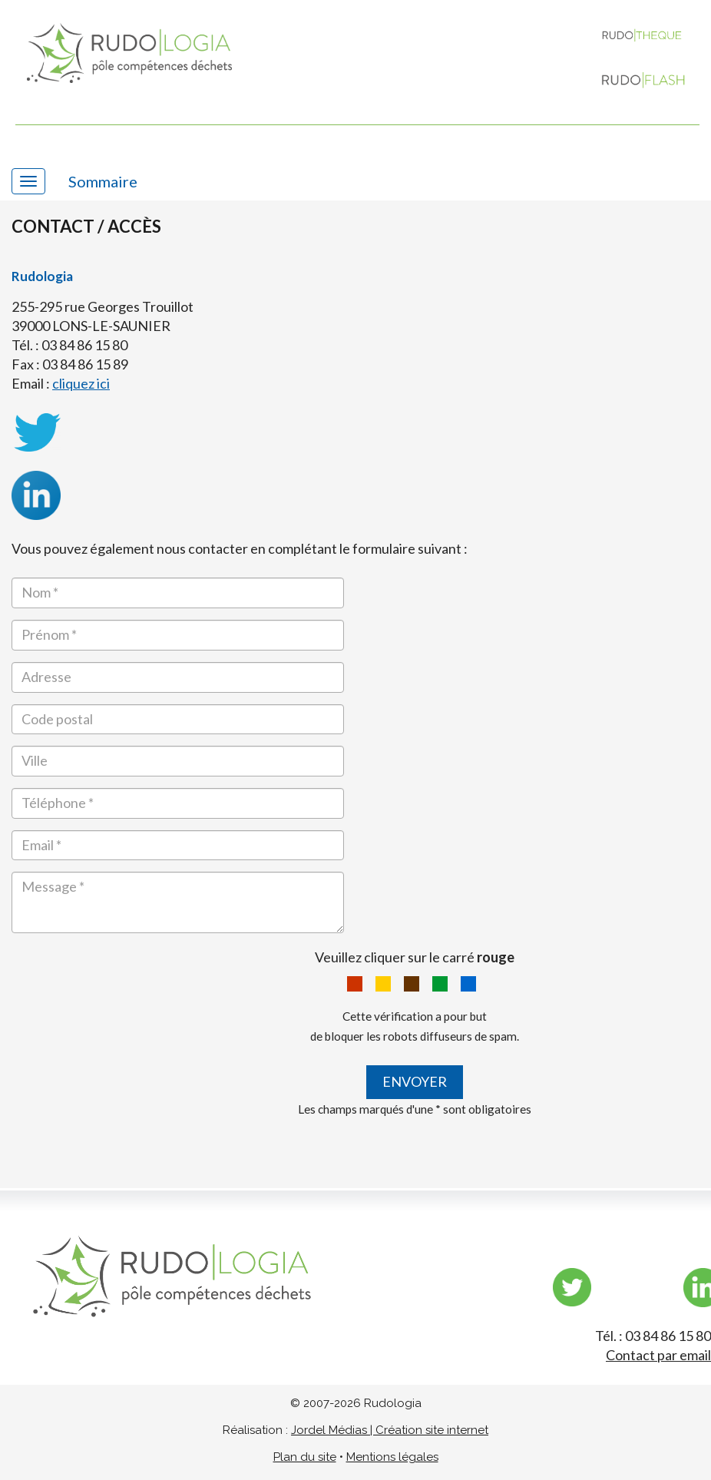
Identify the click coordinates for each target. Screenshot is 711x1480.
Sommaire (102, 181)
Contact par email (658, 1354)
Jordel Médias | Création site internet (389, 1430)
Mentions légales (392, 1457)
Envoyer (414, 1081)
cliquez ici (81, 383)
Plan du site (304, 1457)
